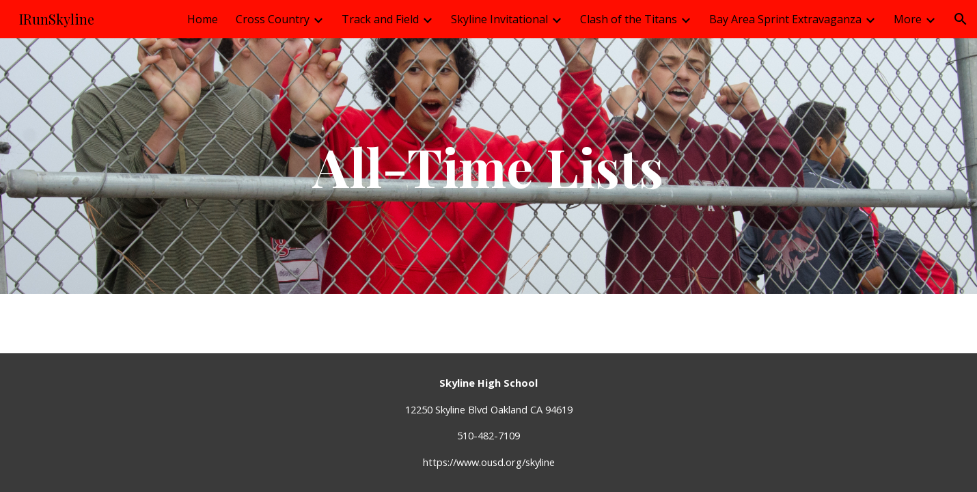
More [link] (908, 19)
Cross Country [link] (272, 19)
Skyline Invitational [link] (499, 19)
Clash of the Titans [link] (628, 19)
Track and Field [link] (380, 19)
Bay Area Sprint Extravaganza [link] (785, 19)
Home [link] (202, 19)
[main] (488, 166)
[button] (960, 19)
